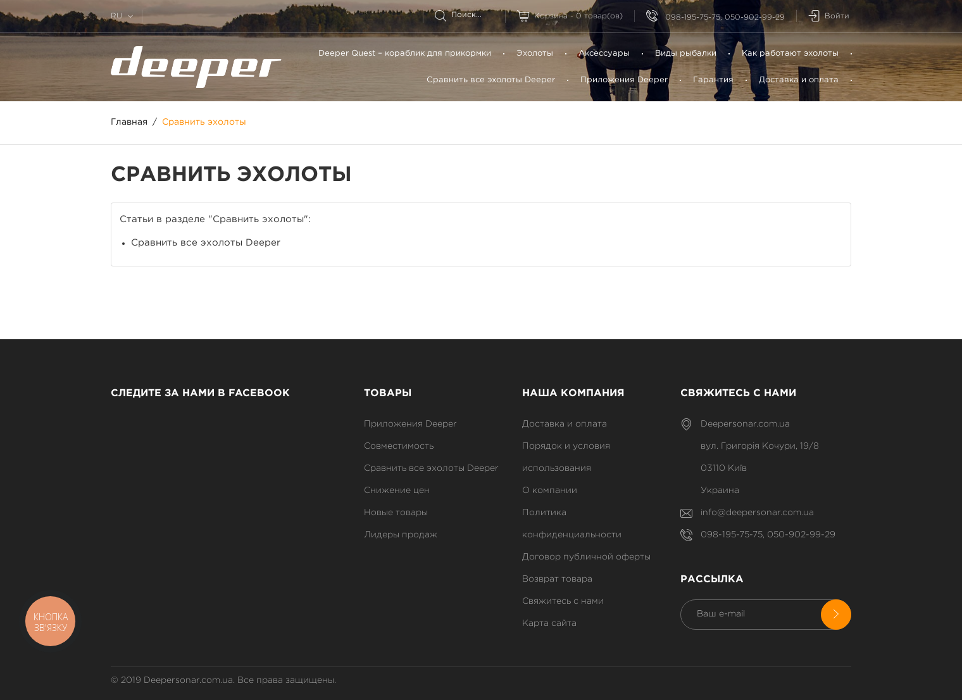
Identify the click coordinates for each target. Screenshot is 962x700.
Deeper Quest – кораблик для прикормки (404, 53)
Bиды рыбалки (685, 53)
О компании (549, 490)
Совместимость (399, 446)
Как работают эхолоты (790, 53)
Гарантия (713, 80)
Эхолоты (534, 53)
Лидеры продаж (400, 535)
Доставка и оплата (799, 80)
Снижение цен (397, 490)
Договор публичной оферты (586, 557)
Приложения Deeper (624, 80)
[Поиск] (470, 15)
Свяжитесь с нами (563, 601)
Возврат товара (557, 579)
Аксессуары (604, 53)
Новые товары (396, 512)
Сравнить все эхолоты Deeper (491, 80)
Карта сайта (549, 623)
